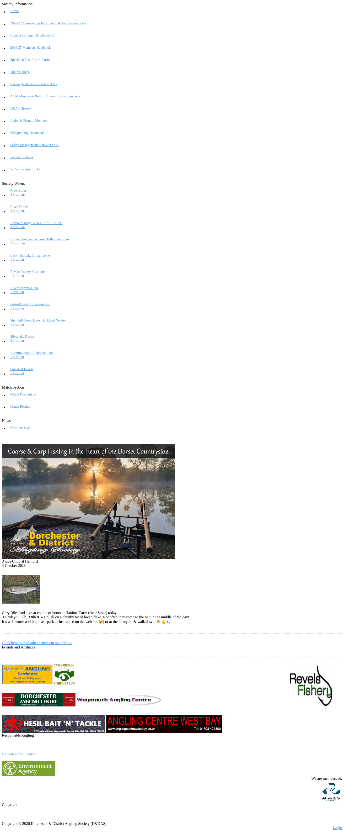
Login (337, 828)
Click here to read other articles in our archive (37, 643)
